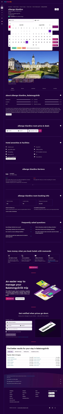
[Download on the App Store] (51, 396)
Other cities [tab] (10, 351)
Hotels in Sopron (37, 360)
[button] (2, 2)
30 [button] (24, 42)
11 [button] (29, 33)
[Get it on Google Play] (51, 393)
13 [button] (15, 36)
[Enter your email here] (20, 329)
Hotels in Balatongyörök (36, 6)
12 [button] (13, 36)
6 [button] (44, 33)
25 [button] (29, 39)
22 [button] (21, 39)
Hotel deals (10, 6)
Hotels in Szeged (10, 362)
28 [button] (18, 42)
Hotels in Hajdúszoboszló (11, 359)
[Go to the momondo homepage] (8, 1)
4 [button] (29, 31)
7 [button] (18, 33)
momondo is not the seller (34, 379)
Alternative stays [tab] (18, 351)
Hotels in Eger (36, 362)
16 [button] (24, 36)
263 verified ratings (19, 16)
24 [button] (26, 39)
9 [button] (33, 36)
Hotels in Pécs (36, 365)
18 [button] (29, 36)
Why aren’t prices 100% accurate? (34, 383)
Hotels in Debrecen (37, 359)
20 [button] (15, 39)
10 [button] (26, 33)
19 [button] (13, 39)
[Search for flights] (1, 5)
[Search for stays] (1, 8)
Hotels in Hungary (23, 6)
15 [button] (21, 36)
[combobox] (20, 322)
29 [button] (21, 42)
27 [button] (15, 42)
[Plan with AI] (1, 15)
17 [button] (26, 36)
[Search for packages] (1, 12)
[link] (33, 267)
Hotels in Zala (29, 6)
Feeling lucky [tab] (26, 351)
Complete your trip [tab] (35, 351)
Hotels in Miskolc (10, 365)
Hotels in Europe (15, 6)
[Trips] (1, 18)
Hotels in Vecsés (37, 357)
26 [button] (13, 42)
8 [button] (21, 33)
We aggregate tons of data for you (34, 381)
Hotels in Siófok (10, 360)
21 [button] (18, 39)
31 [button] (26, 42)
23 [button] (24, 39)
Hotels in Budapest (10, 357)
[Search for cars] (1, 10)
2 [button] (33, 33)
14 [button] (18, 36)
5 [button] (41, 33)
